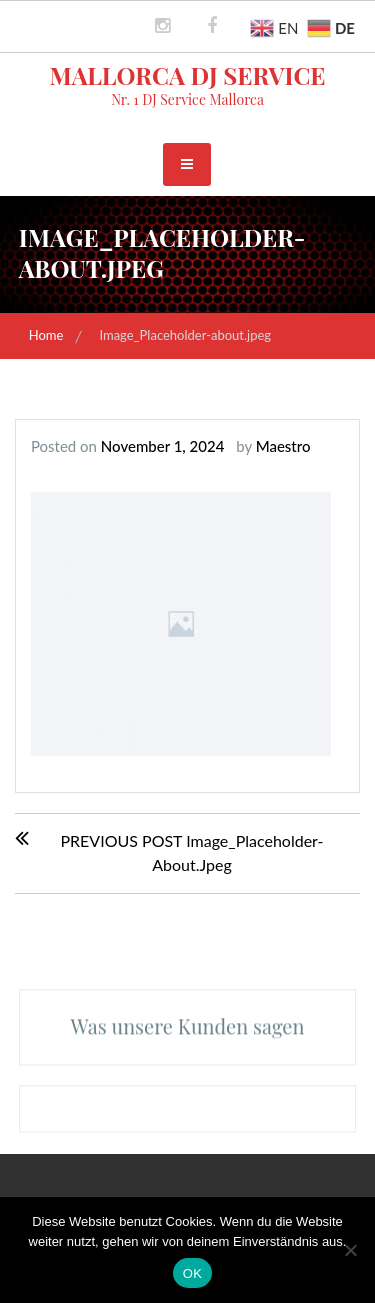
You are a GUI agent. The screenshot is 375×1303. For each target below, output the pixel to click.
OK (192, 1273)
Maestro (283, 446)
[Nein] (350, 1250)
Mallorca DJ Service (187, 75)
